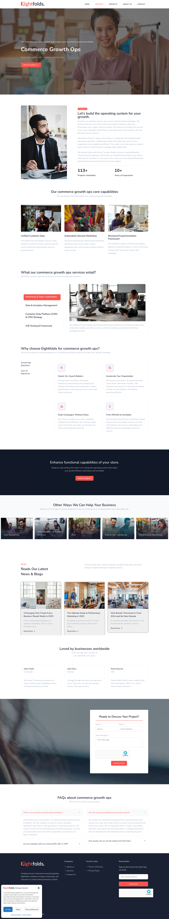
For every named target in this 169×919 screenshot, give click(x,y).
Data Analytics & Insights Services (50, 533)
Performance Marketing (150, 534)
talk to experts (31, 65)
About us (69, 867)
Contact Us (70, 874)
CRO (73, 534)
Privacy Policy (27, 915)
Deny (18, 909)
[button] (39, 888)
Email (121, 724)
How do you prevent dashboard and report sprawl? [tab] (117, 812)
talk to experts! (84, 478)
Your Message (101, 735)
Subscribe (133, 884)
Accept (8, 909)
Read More (29, 631)
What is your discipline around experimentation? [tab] (52, 812)
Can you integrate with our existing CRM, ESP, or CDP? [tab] (52, 844)
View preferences (32, 909)
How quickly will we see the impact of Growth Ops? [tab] (117, 841)
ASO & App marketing (116, 534)
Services (99, 4)
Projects (113, 4)
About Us (127, 4)
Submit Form (119, 763)
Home (87, 4)
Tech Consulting (11, 534)
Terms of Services (16, 915)
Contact (141, 4)
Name (97, 724)
